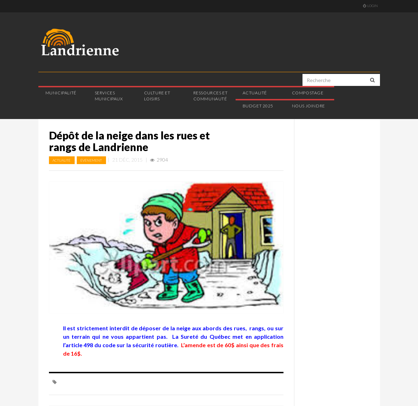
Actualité (255, 92)
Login (370, 6)
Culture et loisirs (157, 95)
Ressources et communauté (210, 95)
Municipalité (60, 92)
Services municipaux (109, 95)
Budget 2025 (258, 105)
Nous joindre (308, 105)
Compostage (308, 92)
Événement (91, 160)
